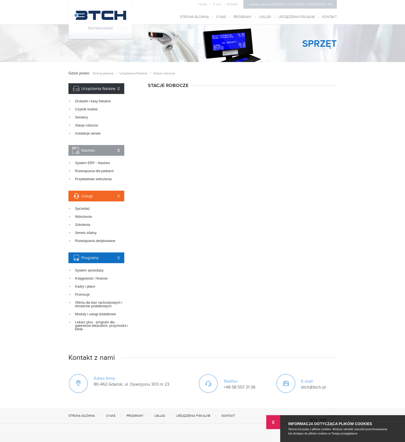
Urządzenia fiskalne (296, 17)
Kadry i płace (85, 286)
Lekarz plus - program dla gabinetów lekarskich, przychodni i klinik (101, 325)
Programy (242, 17)
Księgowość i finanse (91, 278)
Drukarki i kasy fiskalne (93, 101)
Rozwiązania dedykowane (95, 241)
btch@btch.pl (313, 387)
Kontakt (232, 4)
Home (204, 4)
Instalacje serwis (88, 133)
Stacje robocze (86, 125)
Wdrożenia (83, 217)
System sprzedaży (89, 270)
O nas (218, 4)
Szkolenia (82, 225)
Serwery (81, 117)
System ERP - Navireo (92, 163)
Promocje (82, 294)
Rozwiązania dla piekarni (94, 171)
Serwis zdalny (86, 233)
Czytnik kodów (86, 109)
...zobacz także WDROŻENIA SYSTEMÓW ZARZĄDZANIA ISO (290, 4)
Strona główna (194, 17)
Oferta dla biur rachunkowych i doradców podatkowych (98, 304)
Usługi (265, 17)
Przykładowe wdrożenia (93, 179)
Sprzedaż (82, 208)
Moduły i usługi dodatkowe (95, 314)
